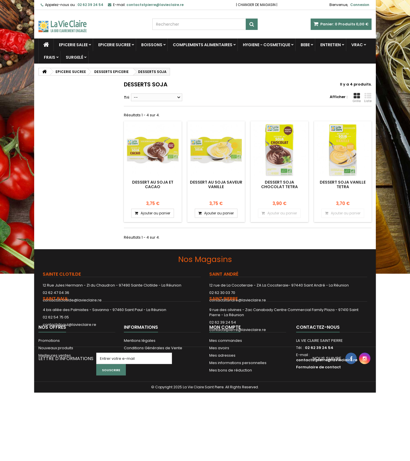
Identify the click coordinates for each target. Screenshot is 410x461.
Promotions (49, 378)
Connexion (359, 4)
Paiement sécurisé (141, 392)
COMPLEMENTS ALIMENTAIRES (202, 45)
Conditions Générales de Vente (153, 385)
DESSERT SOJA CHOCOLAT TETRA (279, 184)
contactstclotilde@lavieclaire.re (72, 300)
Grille (356, 97)
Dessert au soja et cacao (152, 184)
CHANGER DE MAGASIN (257, 4)
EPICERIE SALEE (73, 45)
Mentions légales (139, 378)
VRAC (357, 45)
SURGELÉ (74, 57)
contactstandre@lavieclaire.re (237, 300)
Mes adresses (222, 392)
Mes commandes (225, 378)
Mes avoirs (219, 385)
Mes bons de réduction (230, 407)
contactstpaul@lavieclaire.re (69, 341)
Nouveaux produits (55, 385)
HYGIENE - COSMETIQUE (266, 45)
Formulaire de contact (318, 404)
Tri (126, 97)
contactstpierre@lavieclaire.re (237, 347)
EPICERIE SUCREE (114, 45)
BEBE (305, 45)
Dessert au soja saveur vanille (216, 184)
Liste (368, 97)
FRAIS (49, 57)
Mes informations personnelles (237, 400)
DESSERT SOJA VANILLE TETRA (343, 184)
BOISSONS (151, 45)
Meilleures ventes (54, 392)
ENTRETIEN (330, 45)
